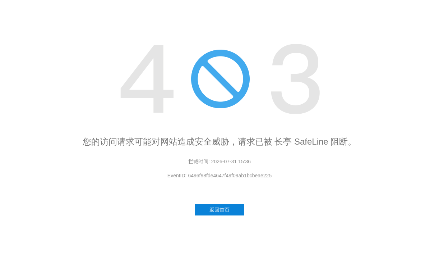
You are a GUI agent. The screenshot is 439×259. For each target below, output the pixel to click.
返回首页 (219, 210)
